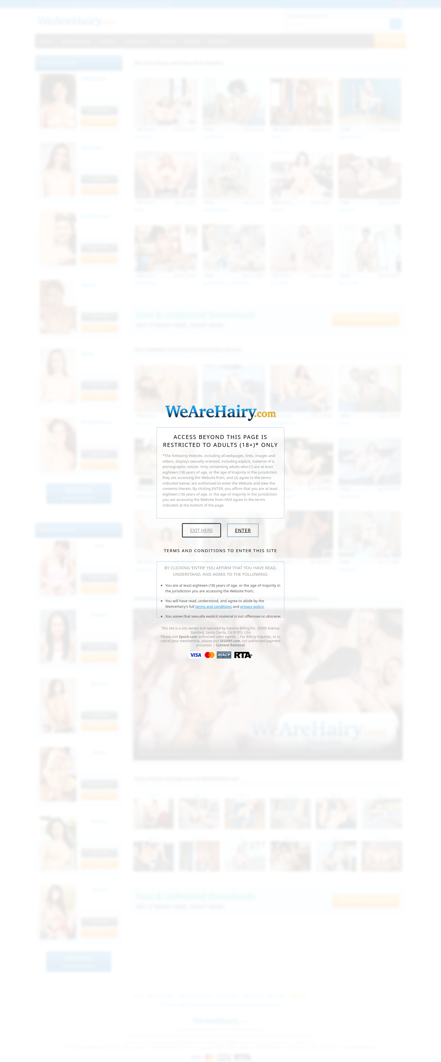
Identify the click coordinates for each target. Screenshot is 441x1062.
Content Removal (230, 645)
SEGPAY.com (230, 641)
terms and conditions (213, 606)
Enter (243, 530)
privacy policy (251, 606)
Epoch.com (188, 637)
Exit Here (201, 530)
